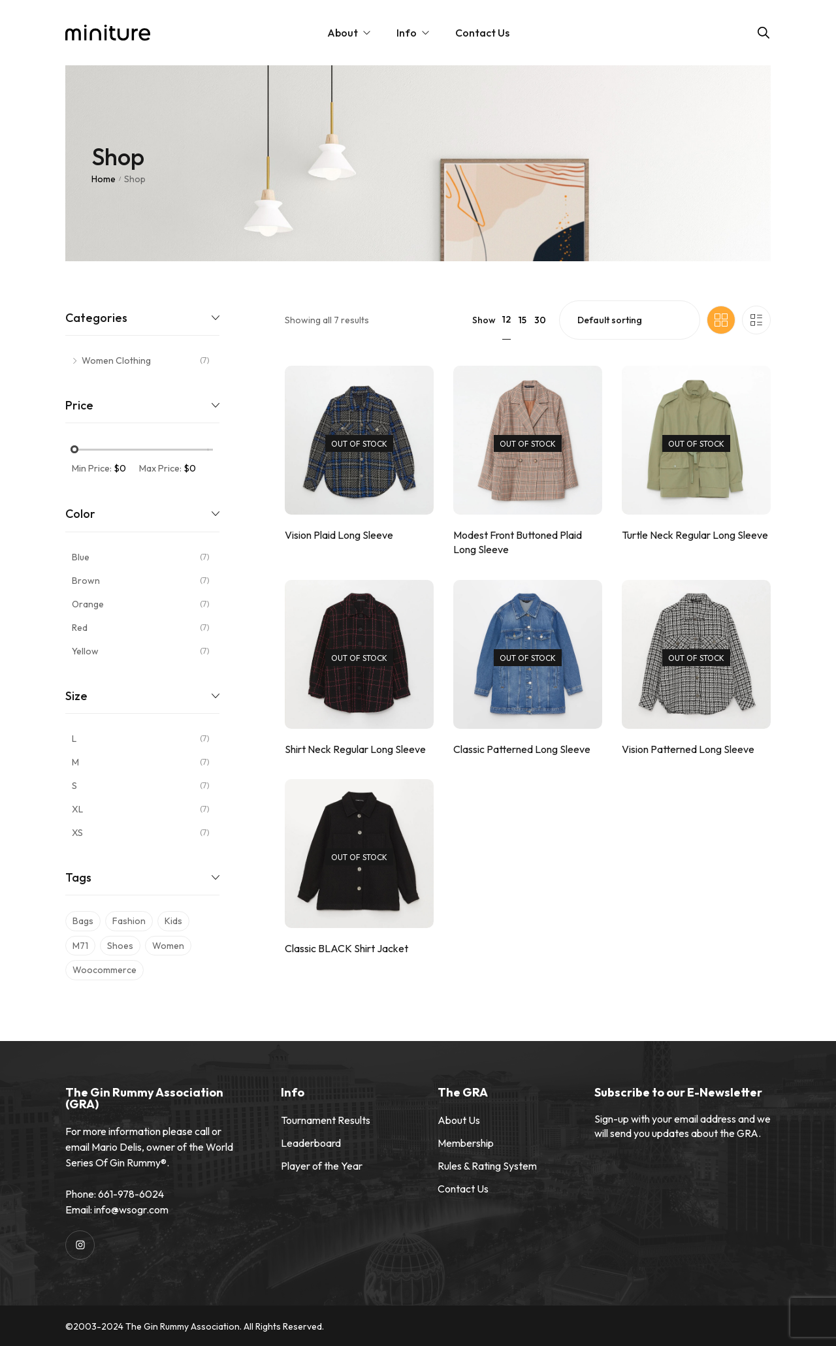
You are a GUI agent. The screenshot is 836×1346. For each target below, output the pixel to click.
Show (484, 320)
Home (103, 179)
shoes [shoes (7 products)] (120, 946)
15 (522, 320)
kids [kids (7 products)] (173, 921)
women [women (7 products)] (168, 946)
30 (540, 320)
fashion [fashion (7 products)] (129, 921)
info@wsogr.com (131, 1209)
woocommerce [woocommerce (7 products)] (104, 970)
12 (506, 319)
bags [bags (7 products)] (82, 921)
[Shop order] (630, 320)
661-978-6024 (131, 1193)
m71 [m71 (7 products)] (80, 946)
